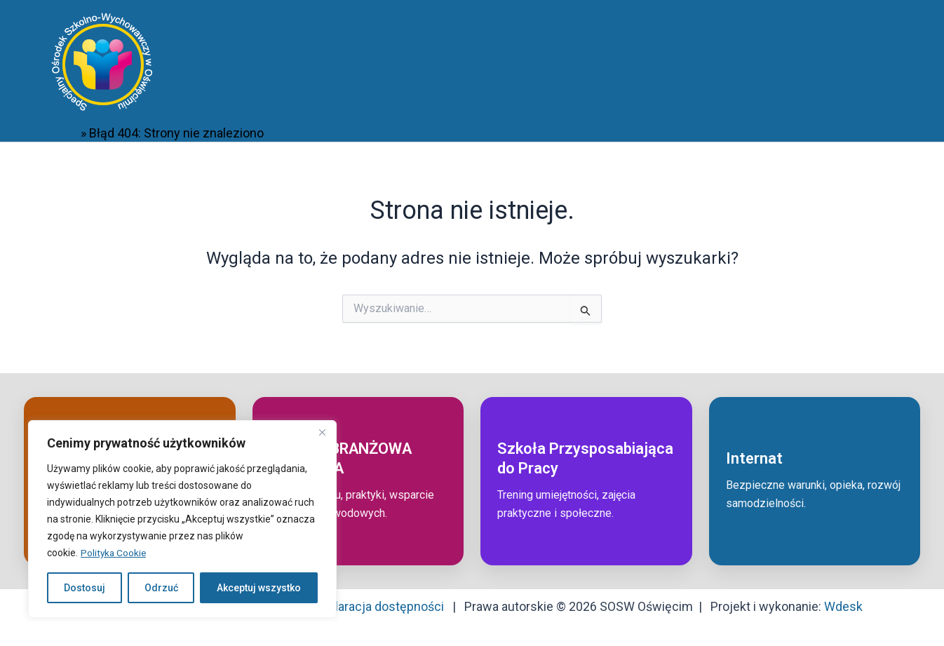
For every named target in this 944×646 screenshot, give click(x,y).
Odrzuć (161, 587)
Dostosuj (84, 587)
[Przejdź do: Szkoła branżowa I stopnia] (358, 481)
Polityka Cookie (114, 552)
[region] (182, 519)
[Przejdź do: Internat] (815, 481)
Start (64, 133)
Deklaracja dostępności (379, 606)
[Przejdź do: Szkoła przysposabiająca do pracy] (586, 481)
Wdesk (843, 606)
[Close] (321, 432)
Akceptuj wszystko (259, 587)
